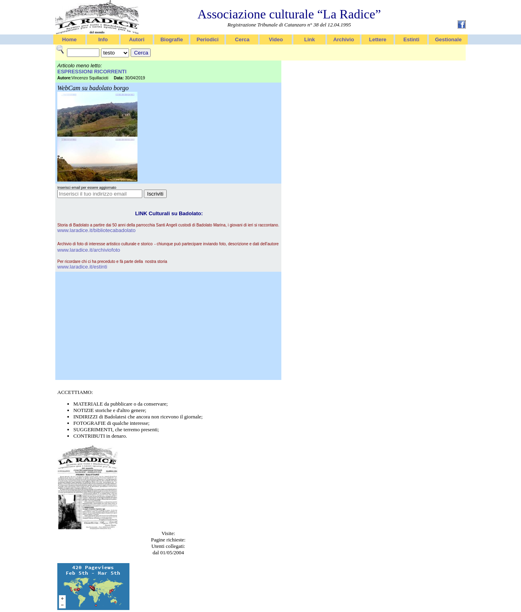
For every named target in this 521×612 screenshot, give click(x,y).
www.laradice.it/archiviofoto (88, 250)
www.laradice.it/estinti (82, 267)
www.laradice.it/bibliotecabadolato (96, 230)
